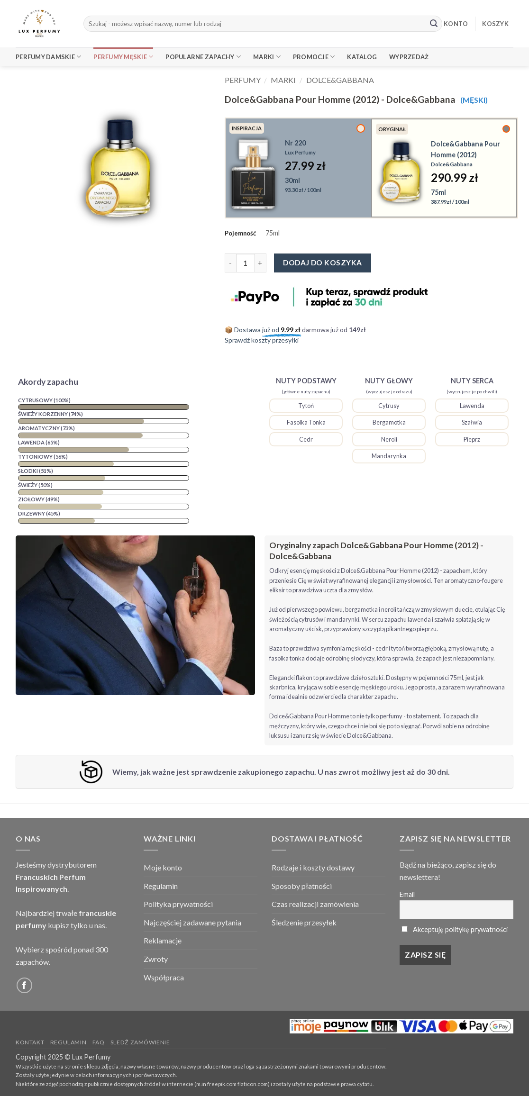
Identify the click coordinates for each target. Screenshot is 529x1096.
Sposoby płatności (302, 885)
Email (407, 894)
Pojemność (240, 233)
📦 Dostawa (263, 330)
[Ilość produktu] (245, 263)
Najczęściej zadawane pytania (192, 922)
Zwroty (156, 958)
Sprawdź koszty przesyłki (262, 340)
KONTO (456, 23)
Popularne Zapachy (203, 56)
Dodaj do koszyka (322, 262)
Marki (267, 56)
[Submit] (434, 24)
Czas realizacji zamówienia (315, 903)
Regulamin (161, 885)
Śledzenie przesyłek (304, 922)
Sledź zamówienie (140, 1042)
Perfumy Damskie (48, 56)
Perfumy (243, 79)
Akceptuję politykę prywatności (460, 929)
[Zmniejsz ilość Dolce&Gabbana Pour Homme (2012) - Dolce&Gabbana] (230, 263)
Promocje (314, 56)
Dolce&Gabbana (340, 79)
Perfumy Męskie (123, 56)
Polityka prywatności (178, 903)
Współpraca (164, 977)
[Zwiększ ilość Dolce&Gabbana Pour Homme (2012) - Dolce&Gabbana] (260, 263)
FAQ (98, 1042)
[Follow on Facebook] (24, 985)
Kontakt (30, 1042)
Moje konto (163, 867)
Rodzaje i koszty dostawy (313, 867)
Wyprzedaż (409, 57)
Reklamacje (163, 940)
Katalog (362, 57)
